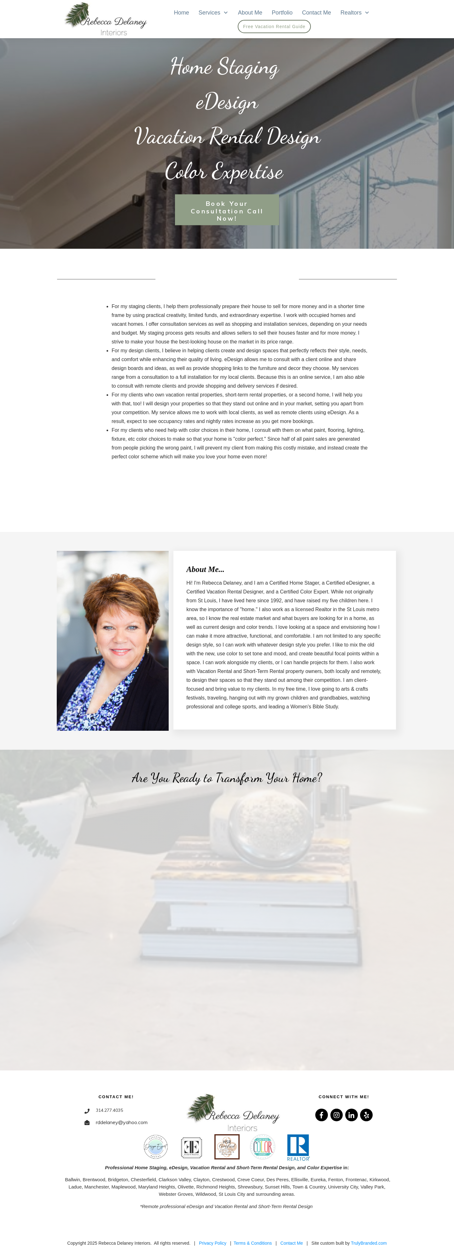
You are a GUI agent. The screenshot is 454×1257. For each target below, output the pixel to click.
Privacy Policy (212, 1243)
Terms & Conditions (253, 1243)
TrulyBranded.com (369, 1243)
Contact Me (291, 1243)
